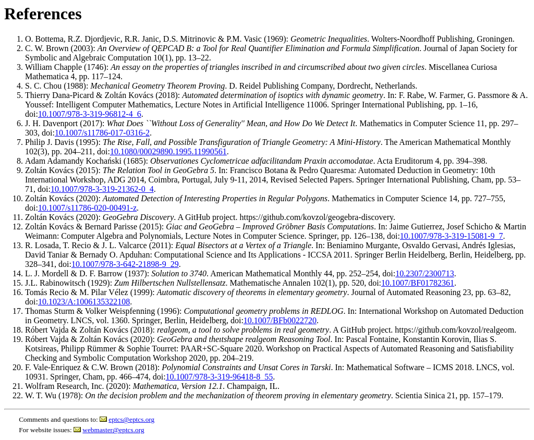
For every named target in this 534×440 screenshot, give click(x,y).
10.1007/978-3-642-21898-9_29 (125, 264)
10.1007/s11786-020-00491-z (87, 207)
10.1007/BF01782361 (417, 282)
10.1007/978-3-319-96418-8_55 (219, 376)
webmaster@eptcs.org (113, 430)
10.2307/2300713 (424, 273)
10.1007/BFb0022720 (280, 320)
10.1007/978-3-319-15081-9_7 (451, 235)
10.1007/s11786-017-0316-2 (102, 132)
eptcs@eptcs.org (131, 419)
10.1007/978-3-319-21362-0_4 (102, 189)
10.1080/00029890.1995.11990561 (168, 151)
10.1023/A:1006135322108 (84, 301)
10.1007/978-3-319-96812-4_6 (89, 113)
